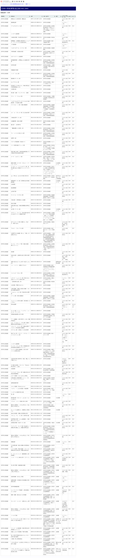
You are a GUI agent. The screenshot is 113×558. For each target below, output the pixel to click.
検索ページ (28, 4)
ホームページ (5, 4)
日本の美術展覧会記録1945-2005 (17, 4)
